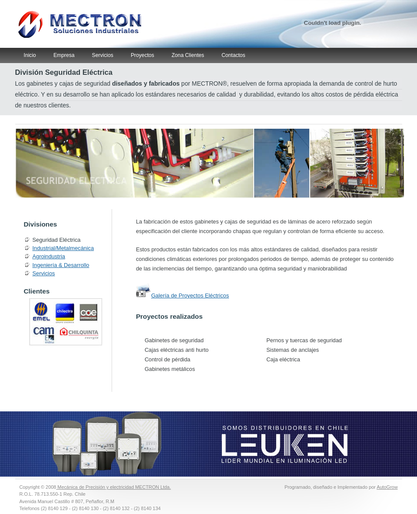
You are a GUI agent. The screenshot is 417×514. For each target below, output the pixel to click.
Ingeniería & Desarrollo (61, 265)
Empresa (64, 55)
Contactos (233, 55)
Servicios (102, 55)
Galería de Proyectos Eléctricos (190, 295)
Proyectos (142, 55)
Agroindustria (49, 256)
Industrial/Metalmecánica (63, 248)
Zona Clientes (188, 55)
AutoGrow (387, 487)
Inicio (30, 55)
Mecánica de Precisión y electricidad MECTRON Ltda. (113, 487)
